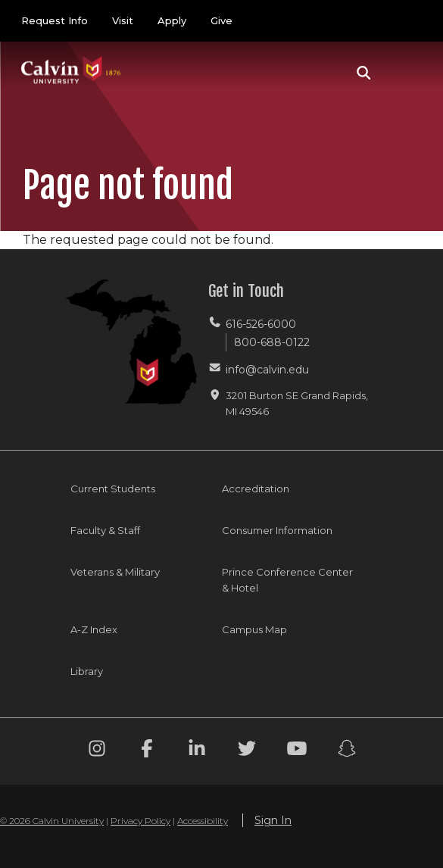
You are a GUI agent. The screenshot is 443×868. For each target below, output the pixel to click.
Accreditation (255, 488)
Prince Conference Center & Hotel (287, 580)
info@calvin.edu (267, 369)
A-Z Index (93, 629)
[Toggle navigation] (404, 73)
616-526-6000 (261, 324)
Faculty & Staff (105, 530)
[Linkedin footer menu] (197, 751)
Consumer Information (277, 530)
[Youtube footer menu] (296, 751)
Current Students (112, 488)
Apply (172, 20)
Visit (122, 20)
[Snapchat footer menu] (346, 751)
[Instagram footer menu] (97, 751)
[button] (364, 73)
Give (221, 20)
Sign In (273, 820)
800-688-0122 (272, 342)
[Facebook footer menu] (147, 751)
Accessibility (202, 820)
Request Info (54, 20)
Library (86, 671)
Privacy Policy (140, 820)
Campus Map (254, 629)
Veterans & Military (115, 572)
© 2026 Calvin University (52, 820)
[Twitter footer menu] (247, 751)
